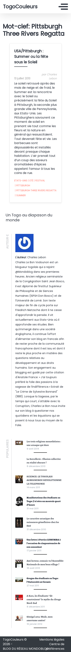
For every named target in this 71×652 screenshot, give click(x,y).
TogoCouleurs (20, 6)
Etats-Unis (20, 180)
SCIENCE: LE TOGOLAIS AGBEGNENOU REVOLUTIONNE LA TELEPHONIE (44, 480)
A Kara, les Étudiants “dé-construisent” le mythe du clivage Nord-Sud (44, 599)
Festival (39, 180)
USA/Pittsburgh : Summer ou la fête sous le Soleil (31, 57)
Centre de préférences (55, 646)
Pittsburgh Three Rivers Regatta (35, 190)
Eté (30, 180)
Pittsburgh (22, 185)
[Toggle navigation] (63, 7)
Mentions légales (51, 639)
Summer (20, 195)
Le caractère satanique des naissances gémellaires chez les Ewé (43, 522)
